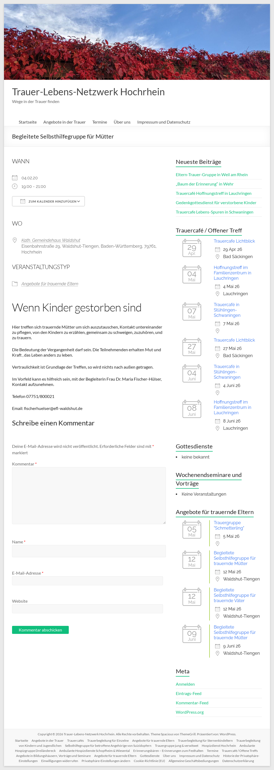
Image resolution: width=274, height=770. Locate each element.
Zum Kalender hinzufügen (48, 201)
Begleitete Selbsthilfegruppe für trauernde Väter (235, 595)
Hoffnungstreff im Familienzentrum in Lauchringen (232, 273)
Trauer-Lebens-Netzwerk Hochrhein (88, 91)
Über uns (122, 121)
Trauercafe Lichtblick (234, 241)
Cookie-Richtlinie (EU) (149, 761)
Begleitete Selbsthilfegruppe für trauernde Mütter (235, 558)
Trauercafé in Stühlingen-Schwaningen (227, 310)
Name (18, 541)
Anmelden (185, 683)
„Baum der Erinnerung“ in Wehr (205, 183)
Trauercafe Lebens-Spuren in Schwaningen (214, 211)
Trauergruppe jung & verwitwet (176, 746)
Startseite (28, 121)
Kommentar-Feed (192, 702)
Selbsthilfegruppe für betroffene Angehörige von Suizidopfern (108, 746)
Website (20, 600)
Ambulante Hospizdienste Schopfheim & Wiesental (94, 751)
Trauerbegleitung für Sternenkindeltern (205, 741)
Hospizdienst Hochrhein (219, 746)
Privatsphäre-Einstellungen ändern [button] (106, 761)
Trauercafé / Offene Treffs (240, 751)
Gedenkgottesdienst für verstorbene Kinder (216, 202)
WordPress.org (190, 711)
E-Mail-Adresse (27, 572)
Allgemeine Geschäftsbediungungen (194, 761)
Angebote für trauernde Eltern (49, 283)
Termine (99, 121)
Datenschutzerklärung (238, 761)
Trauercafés (75, 741)
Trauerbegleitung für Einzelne (108, 741)
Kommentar (24, 463)
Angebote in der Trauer (64, 121)
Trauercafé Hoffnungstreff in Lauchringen (214, 193)
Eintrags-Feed (188, 693)
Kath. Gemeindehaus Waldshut (50, 240)
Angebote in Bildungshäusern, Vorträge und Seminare (53, 756)
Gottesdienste (149, 756)
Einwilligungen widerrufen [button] (59, 761)
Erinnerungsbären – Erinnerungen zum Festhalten (168, 751)
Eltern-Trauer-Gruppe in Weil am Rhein (212, 174)
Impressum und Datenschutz (163, 121)
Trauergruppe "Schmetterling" (229, 525)
